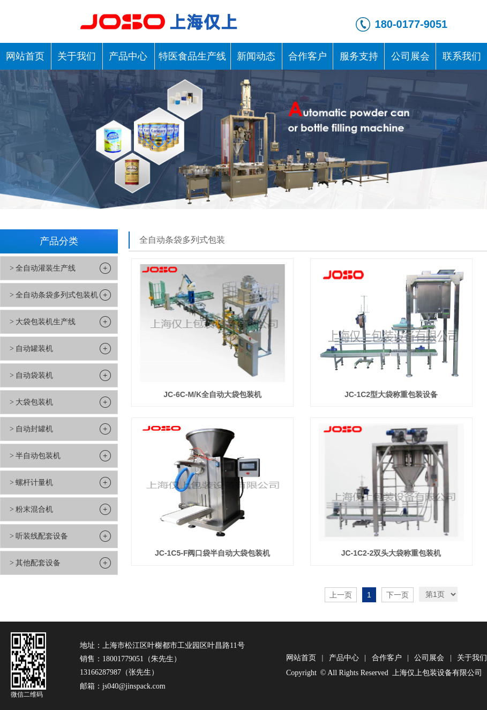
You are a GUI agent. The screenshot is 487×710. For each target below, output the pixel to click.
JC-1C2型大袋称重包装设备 (391, 394)
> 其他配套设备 (35, 563)
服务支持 (359, 56)
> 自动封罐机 (31, 429)
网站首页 (25, 56)
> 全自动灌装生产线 (43, 268)
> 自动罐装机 (31, 349)
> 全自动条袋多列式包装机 (54, 295)
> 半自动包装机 (35, 456)
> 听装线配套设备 (39, 536)
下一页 (397, 595)
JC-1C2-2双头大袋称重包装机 (391, 553)
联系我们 (462, 56)
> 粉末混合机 (31, 509)
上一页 (340, 595)
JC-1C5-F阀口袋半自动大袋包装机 (212, 553)
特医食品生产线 (192, 56)
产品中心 (128, 56)
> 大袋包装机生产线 (43, 322)
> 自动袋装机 (31, 375)
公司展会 (410, 56)
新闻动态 (256, 56)
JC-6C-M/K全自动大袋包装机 (212, 394)
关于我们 (76, 56)
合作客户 (307, 56)
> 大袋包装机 (31, 402)
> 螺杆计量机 (31, 483)
